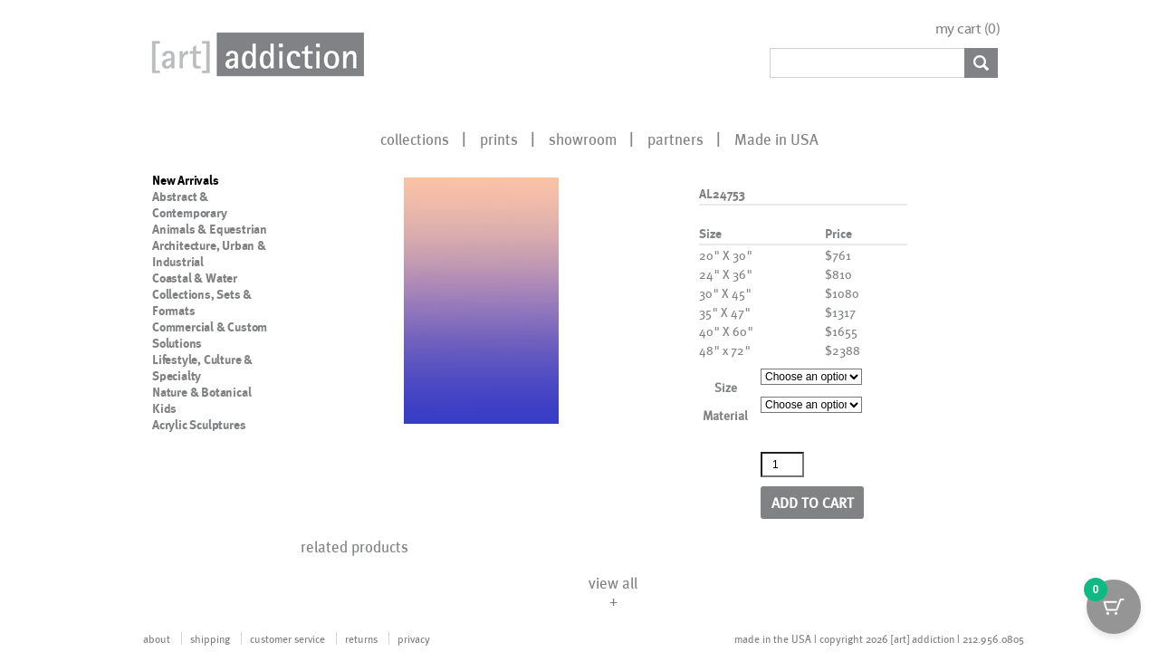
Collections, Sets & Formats (202, 302)
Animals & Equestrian (209, 229)
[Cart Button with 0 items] (1114, 607)
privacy (414, 638)
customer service (287, 638)
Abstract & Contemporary (189, 204)
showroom (583, 138)
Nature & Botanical (201, 392)
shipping (210, 638)
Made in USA (776, 138)
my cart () (968, 28)
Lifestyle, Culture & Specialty (202, 367)
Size (725, 387)
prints (499, 138)
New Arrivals (185, 180)
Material (725, 415)
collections (414, 138)
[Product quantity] (782, 464)
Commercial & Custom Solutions (209, 335)
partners (675, 138)
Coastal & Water (194, 278)
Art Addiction (254, 54)
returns (361, 638)
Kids (164, 408)
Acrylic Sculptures (198, 424)
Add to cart (812, 502)
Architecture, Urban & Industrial (209, 253)
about (156, 638)
